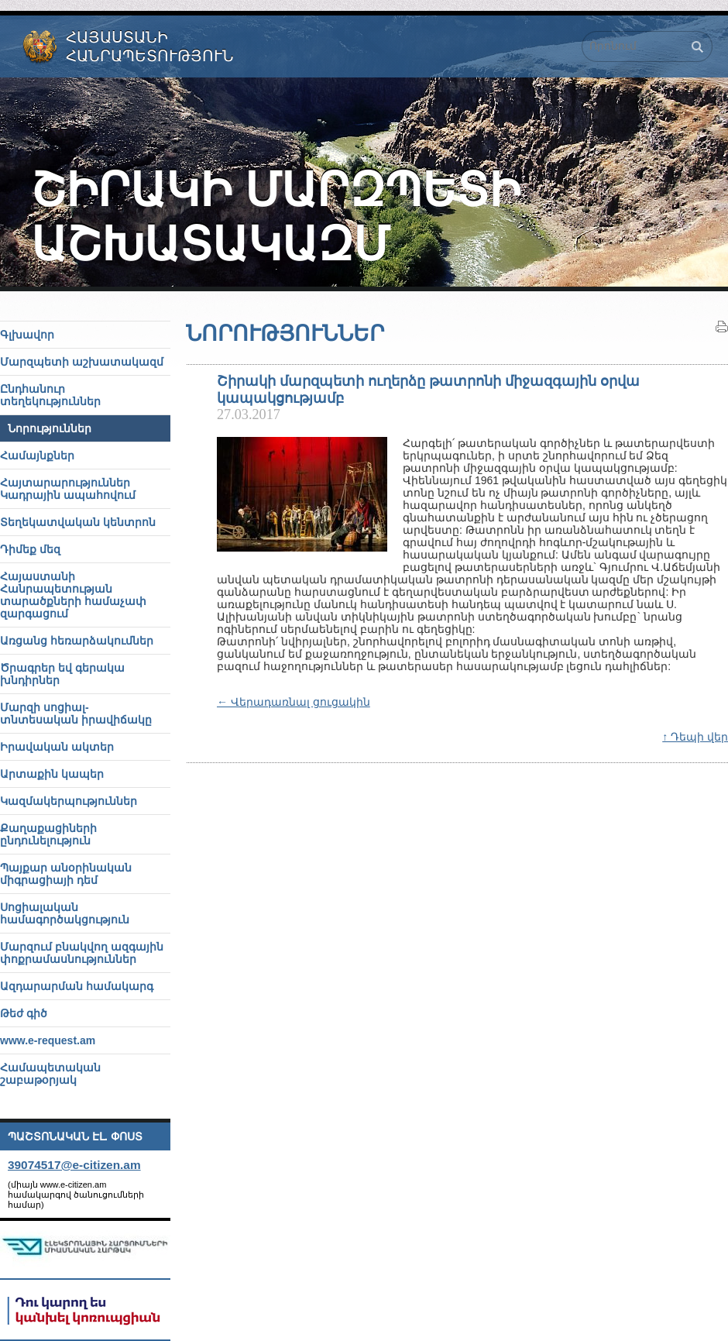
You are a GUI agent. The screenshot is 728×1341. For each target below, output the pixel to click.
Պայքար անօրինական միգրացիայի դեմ (66, 873)
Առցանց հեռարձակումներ (76, 640)
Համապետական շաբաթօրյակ (50, 1073)
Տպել (722, 327)
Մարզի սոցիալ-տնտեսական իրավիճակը (76, 713)
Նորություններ (49, 428)
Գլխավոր (27, 334)
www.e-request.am (47, 1040)
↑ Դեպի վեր (695, 737)
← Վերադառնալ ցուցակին (293, 702)
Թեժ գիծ (23, 1013)
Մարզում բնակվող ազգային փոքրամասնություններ (81, 952)
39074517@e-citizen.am (74, 1164)
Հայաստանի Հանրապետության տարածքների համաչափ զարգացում (73, 595)
